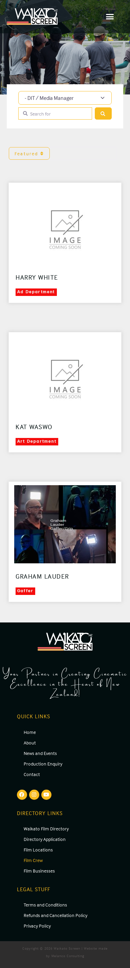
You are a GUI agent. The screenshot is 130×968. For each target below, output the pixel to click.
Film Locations (38, 849)
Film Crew (33, 860)
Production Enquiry (43, 764)
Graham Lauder (42, 576)
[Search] (103, 113)
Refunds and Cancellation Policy (55, 915)
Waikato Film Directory (46, 828)
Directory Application (45, 839)
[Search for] (55, 113)
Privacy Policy (37, 926)
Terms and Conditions (45, 905)
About (30, 742)
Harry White (37, 277)
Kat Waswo (34, 427)
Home (30, 732)
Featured (29, 153)
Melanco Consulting (67, 955)
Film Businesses (39, 871)
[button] (110, 16)
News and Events (40, 753)
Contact (32, 774)
